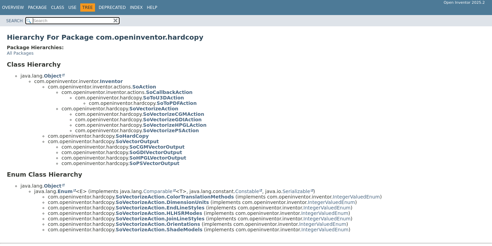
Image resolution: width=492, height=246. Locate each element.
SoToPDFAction (177, 103)
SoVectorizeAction (153, 108)
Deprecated (112, 7)
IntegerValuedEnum (356, 197)
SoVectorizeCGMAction (173, 114)
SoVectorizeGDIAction (172, 119)
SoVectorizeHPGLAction (175, 125)
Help (152, 7)
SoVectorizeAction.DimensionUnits (162, 202)
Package (37, 7)
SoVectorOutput (137, 141)
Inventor (111, 81)
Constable (247, 191)
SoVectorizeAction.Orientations (158, 224)
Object (52, 76)
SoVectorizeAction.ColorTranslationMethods (175, 197)
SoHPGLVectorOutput (157, 158)
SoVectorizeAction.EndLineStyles (160, 207)
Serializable (296, 191)
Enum (64, 191)
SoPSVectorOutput (154, 163)
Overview (13, 7)
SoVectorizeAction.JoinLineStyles (160, 218)
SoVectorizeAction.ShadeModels (159, 229)
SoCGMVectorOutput (157, 147)
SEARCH (14, 20)
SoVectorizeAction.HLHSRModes (159, 213)
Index (136, 7)
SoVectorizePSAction (171, 130)
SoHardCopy (132, 136)
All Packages (20, 53)
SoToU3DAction (163, 97)
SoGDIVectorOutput (155, 152)
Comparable (158, 191)
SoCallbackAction (169, 92)
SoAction (144, 87)
